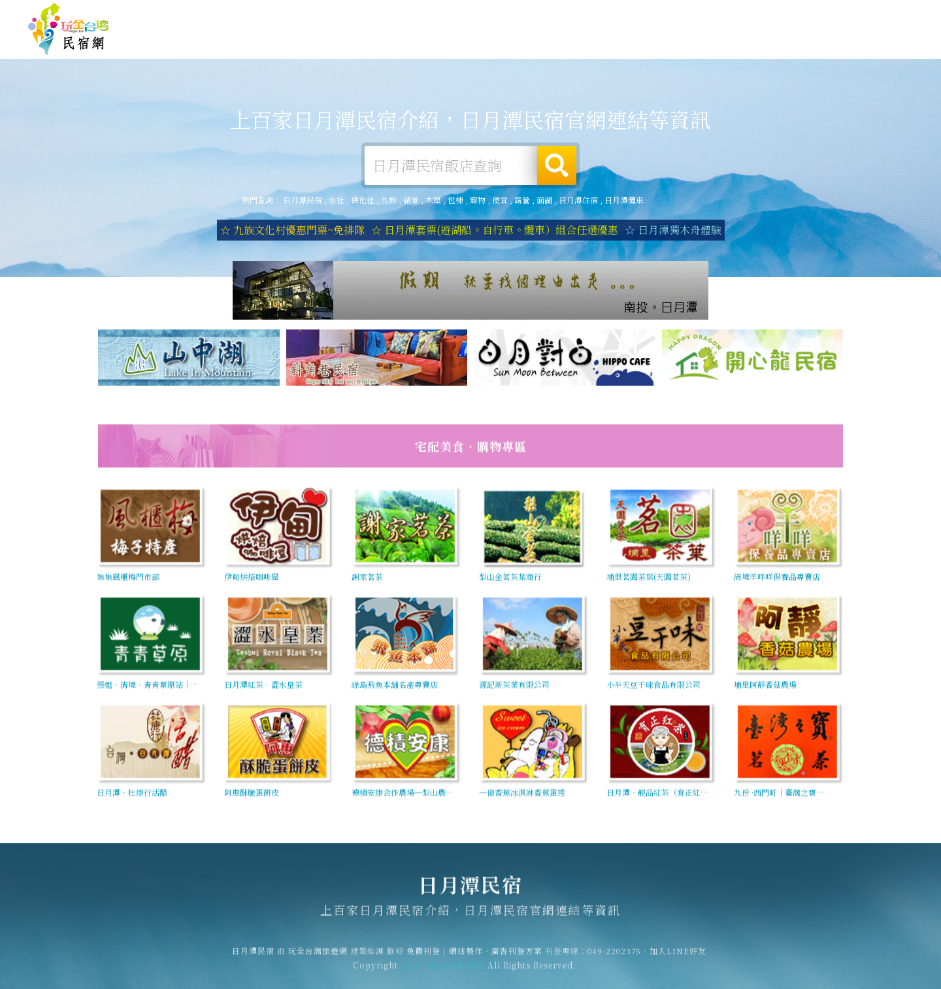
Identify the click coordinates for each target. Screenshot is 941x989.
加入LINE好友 (678, 956)
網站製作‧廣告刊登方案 (786, 13)
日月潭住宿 (387, 41)
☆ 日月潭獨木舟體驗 (673, 229)
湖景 (411, 199)
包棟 (455, 199)
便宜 (500, 199)
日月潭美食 (603, 47)
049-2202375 (614, 956)
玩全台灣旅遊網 (659, 13)
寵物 (478, 199)
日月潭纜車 (624, 199)
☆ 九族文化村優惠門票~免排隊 (292, 229)
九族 (389, 199)
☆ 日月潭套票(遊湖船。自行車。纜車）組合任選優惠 (494, 229)
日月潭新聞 (747, 52)
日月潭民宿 (68, 29)
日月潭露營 (459, 43)
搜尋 (556, 165)
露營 (522, 199)
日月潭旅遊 (531, 45)
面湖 (544, 199)
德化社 (362, 199)
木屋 (433, 199)
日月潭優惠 (675, 50)
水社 (336, 199)
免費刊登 (714, 13)
